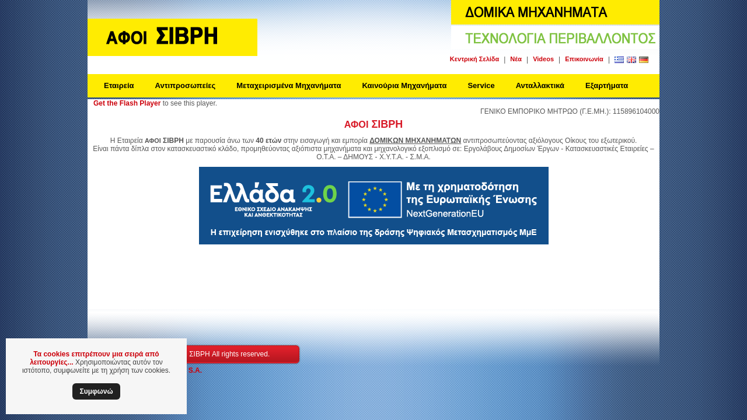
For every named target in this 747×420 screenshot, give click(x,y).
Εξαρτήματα (606, 85)
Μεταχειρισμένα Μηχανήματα (288, 85)
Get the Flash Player (126, 103)
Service (480, 85)
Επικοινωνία (584, 58)
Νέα (516, 58)
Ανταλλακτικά (540, 85)
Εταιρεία (119, 85)
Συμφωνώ (96, 391)
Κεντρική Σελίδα (474, 58)
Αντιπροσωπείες (185, 85)
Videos (543, 58)
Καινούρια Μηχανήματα (404, 85)
